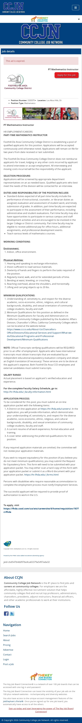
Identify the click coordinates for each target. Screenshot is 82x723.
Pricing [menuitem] (7, 645)
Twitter (12, 613)
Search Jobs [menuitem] (9, 635)
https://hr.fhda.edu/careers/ (56, 408)
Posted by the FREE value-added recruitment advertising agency (24, 555)
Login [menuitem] (6, 659)
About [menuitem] (6, 640)
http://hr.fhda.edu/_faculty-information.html (27, 391)
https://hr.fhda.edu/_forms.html (41, 474)
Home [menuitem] (6, 630)
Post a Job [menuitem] (8, 664)
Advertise (8, 649)
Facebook (6, 613)
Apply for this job (66, 75)
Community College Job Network (34, 720)
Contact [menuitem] (7, 654)
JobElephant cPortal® (13, 701)
